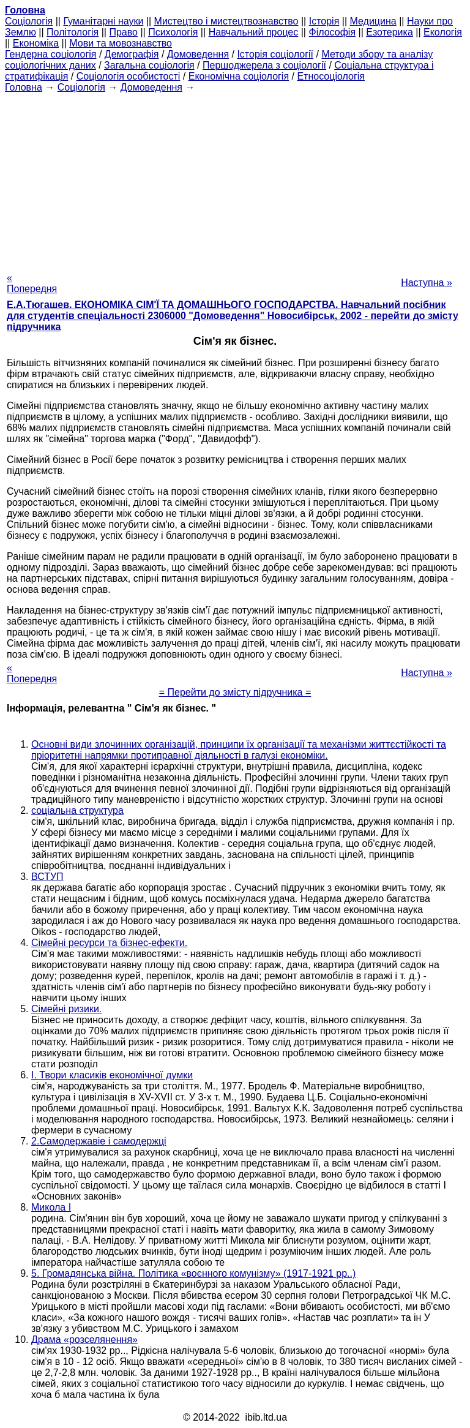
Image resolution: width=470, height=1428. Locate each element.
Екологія (442, 32)
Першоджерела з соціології (264, 65)
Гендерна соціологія (50, 54)
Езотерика (389, 32)
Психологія (173, 32)
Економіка (36, 43)
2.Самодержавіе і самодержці (98, 1141)
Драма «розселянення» (84, 1339)
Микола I (51, 1207)
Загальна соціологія (149, 65)
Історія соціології (275, 54)
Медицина (373, 21)
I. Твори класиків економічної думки (112, 1075)
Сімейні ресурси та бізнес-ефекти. (109, 943)
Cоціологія (29, 21)
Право (123, 32)
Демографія (132, 54)
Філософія (332, 32)
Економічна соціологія (238, 76)
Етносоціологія (331, 76)
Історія (324, 21)
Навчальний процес (254, 32)
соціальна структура (77, 810)
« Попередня (32, 283)
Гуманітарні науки (103, 21)
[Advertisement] (235, 179)
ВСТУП (47, 876)
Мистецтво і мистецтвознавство (226, 21)
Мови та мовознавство (120, 43)
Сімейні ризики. (66, 1009)
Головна (23, 87)
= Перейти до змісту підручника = (235, 692)
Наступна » (426, 282)
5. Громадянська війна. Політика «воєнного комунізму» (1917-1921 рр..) (193, 1273)
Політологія (73, 32)
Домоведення (198, 54)
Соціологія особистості (128, 76)
